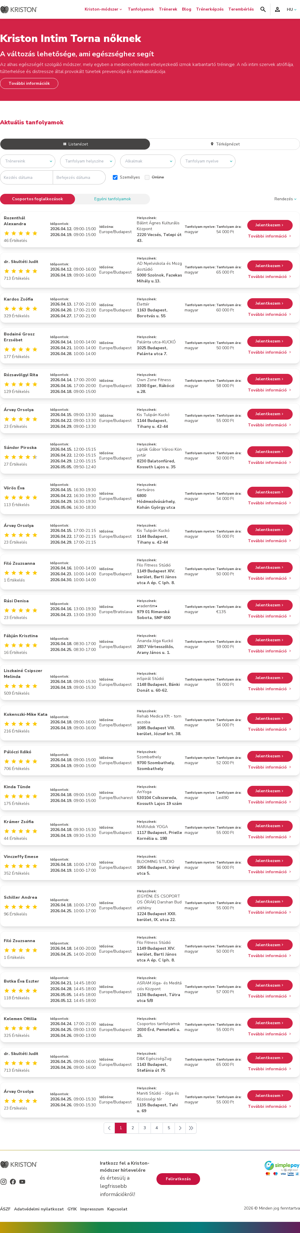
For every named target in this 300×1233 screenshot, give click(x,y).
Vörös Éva (14, 488)
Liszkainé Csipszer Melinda (23, 673)
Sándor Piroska (20, 447)
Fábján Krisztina (21, 636)
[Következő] (180, 1128)
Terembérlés (241, 9)
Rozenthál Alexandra (15, 221)
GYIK (72, 1209)
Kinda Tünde (17, 787)
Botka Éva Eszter (21, 981)
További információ (270, 236)
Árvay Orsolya (19, 410)
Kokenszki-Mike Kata (25, 714)
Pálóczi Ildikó (17, 752)
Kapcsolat (117, 1209)
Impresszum (92, 1209)
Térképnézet (225, 144)
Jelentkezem (269, 225)
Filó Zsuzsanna (19, 563)
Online (154, 177)
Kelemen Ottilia (20, 1019)
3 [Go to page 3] (145, 1128)
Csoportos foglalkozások (37, 199)
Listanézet (75, 144)
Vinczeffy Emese (21, 856)
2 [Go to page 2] (133, 1128)
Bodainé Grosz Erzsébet (19, 337)
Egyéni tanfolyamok (112, 199)
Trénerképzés (210, 9)
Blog (186, 9)
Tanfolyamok (141, 9)
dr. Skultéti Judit (21, 261)
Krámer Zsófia (19, 822)
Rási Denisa (16, 601)
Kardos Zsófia (18, 299)
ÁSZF (5, 1209)
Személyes (126, 177)
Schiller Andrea (20, 897)
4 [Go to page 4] (157, 1128)
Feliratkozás (178, 1179)
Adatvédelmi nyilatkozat (39, 1209)
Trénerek (168, 9)
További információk (29, 83)
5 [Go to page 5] (169, 1128)
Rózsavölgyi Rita (21, 375)
